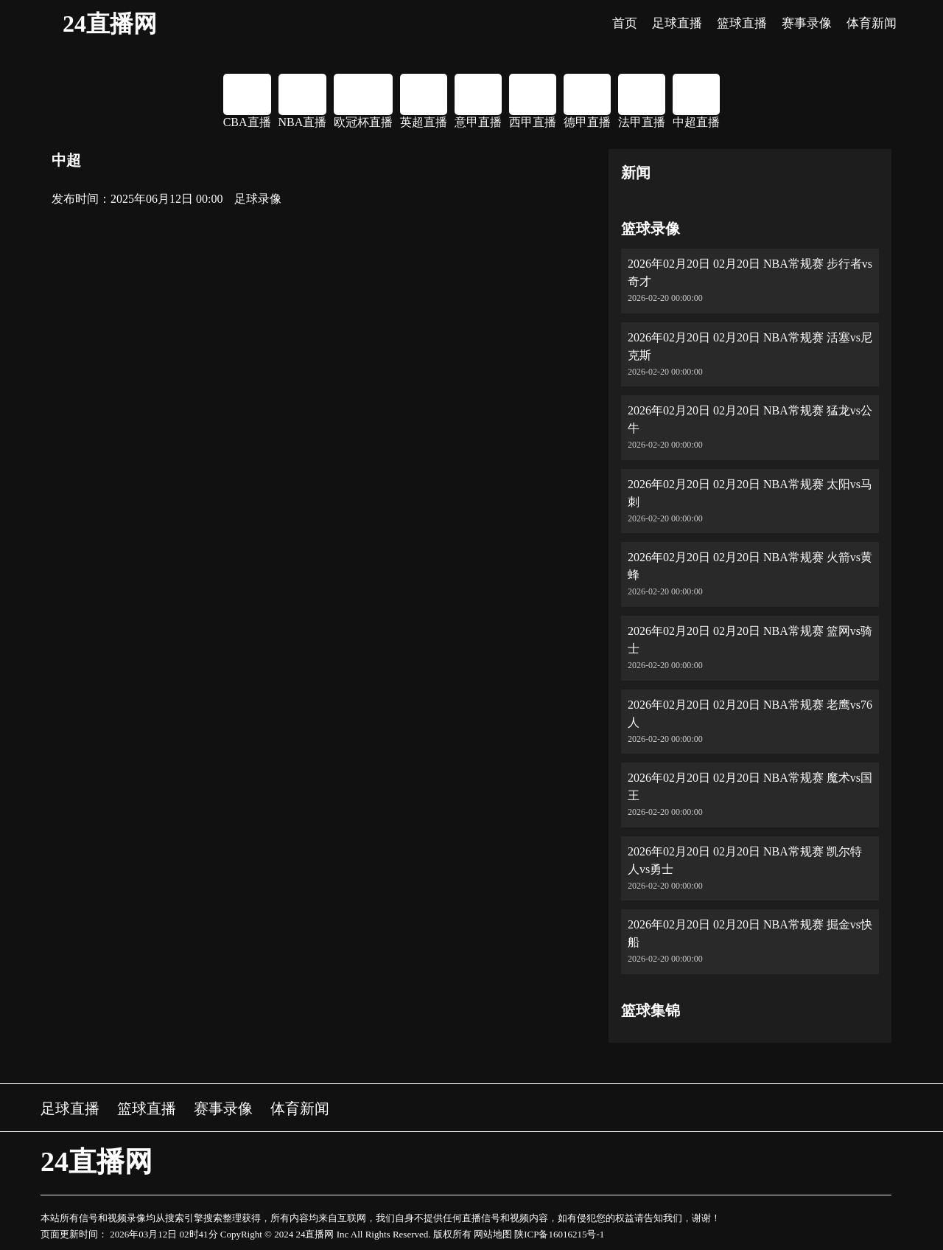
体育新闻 (299, 1108)
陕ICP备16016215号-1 (559, 1234)
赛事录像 (223, 1108)
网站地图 (493, 1234)
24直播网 (110, 23)
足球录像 (257, 198)
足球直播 (70, 1108)
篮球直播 (146, 1108)
